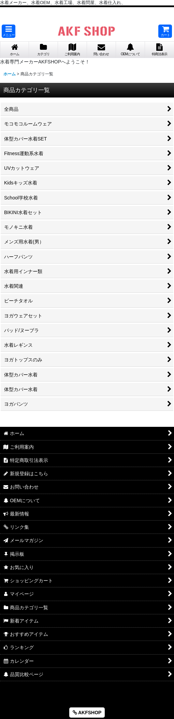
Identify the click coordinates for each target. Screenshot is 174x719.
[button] (8, 31)
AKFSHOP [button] (87, 712)
